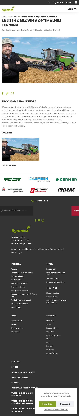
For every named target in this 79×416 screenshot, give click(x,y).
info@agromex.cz (24, 243)
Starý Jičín (50, 332)
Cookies (15, 382)
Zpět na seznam (9, 165)
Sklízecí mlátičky (17, 276)
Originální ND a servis (19, 304)
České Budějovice (53, 335)
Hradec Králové (52, 328)
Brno (48, 342)
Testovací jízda (52, 278)
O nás (14, 316)
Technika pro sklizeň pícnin (22, 273)
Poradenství (51, 269)
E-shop (14, 367)
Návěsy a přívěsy (18, 287)
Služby (49, 264)
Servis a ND (51, 288)
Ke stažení (15, 332)
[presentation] (52, 211)
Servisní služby (52, 297)
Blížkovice (50, 350)
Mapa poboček (52, 293)
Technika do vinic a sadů (21, 300)
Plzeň (48, 339)
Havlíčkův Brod (52, 353)
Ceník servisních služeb (23, 372)
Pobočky (51, 316)
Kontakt (16, 361)
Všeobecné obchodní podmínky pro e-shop (22, 402)
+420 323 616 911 (62, 2)
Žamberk (49, 346)
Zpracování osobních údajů (56, 409)
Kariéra (14, 324)
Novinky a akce (17, 328)
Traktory (14, 269)
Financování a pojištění (55, 282)
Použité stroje (16, 307)
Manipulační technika (19, 290)
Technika (16, 264)
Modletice (50, 321)
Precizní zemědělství (19, 283)
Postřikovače (16, 280)
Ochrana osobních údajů (24, 388)
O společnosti (16, 321)
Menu (72, 9)
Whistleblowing (19, 377)
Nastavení (65, 404)
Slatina (49, 324)
